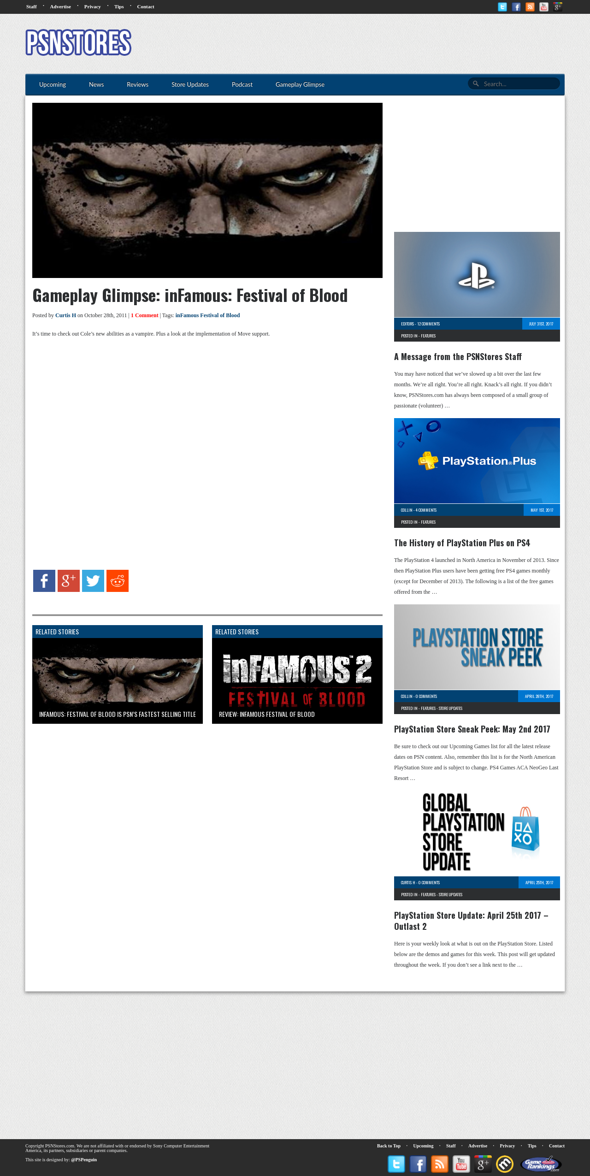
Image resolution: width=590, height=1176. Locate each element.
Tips (119, 6)
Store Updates (450, 708)
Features (428, 335)
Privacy (92, 6)
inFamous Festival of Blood (208, 315)
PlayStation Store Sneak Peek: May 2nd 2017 (472, 729)
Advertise (60, 6)
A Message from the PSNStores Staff (458, 356)
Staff (31, 6)
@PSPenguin (84, 1159)
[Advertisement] (397, 44)
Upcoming (423, 1145)
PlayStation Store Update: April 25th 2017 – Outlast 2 (471, 920)
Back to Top (389, 1145)
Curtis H (65, 315)
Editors (407, 323)
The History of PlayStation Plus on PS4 (462, 543)
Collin (407, 510)
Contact (145, 6)
